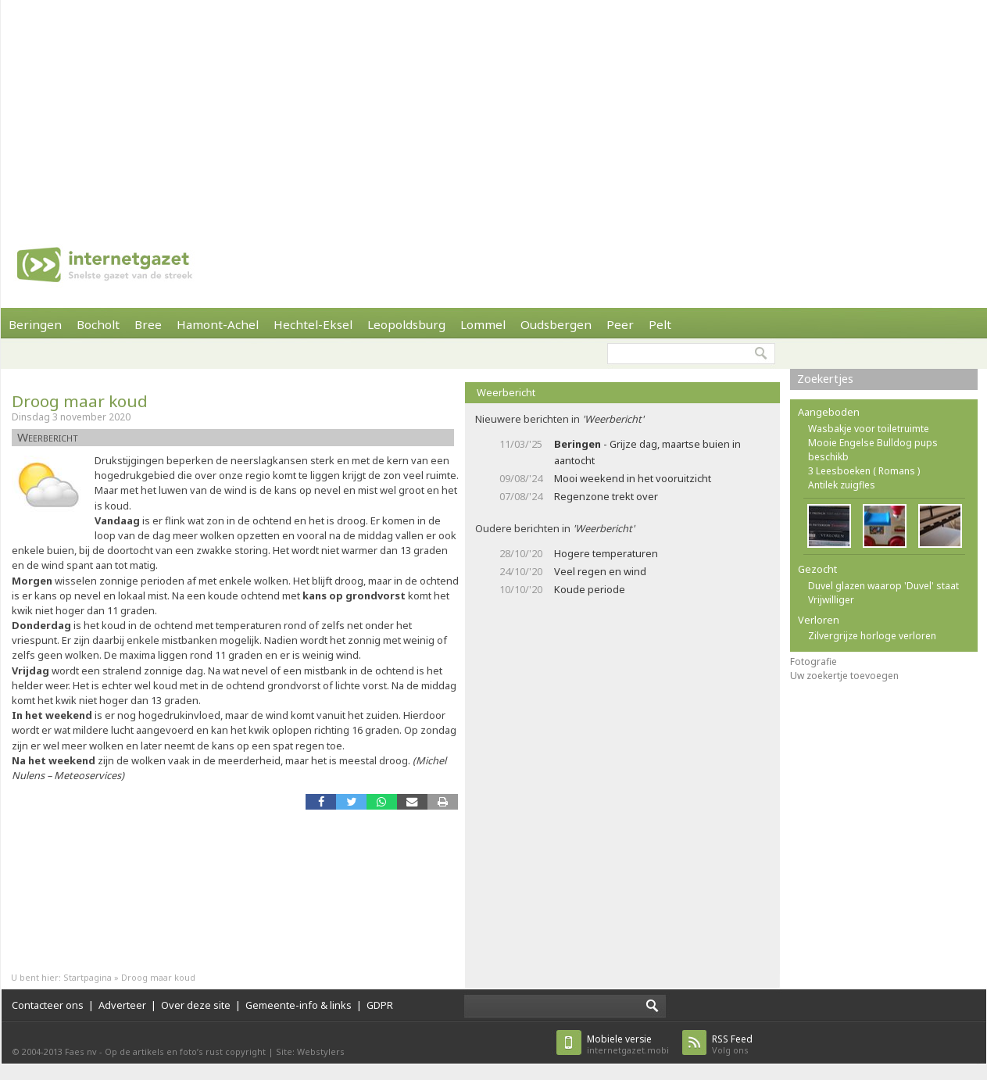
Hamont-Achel (218, 324)
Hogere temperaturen (606, 553)
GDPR (380, 1005)
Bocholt (98, 324)
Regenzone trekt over (606, 496)
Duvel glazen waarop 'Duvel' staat (883, 585)
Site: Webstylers (310, 1051)
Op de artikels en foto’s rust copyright (185, 1051)
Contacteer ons (48, 1005)
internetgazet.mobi (628, 1044)
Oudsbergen (556, 324)
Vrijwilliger (831, 599)
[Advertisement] (271, 109)
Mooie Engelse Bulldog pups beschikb (873, 449)
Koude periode (589, 589)
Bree (148, 324)
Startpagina (87, 977)
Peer (620, 324)
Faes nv (81, 1051)
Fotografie (813, 661)
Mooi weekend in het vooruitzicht (632, 478)
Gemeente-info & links (298, 1005)
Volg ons (732, 1044)
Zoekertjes (825, 378)
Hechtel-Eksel (313, 324)
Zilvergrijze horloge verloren (872, 635)
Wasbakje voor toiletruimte (868, 428)
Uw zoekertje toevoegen (844, 675)
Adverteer (122, 1005)
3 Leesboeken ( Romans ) (864, 470)
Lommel (483, 324)
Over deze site (196, 1005)
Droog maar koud (80, 401)
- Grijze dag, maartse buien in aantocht (647, 452)
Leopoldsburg (406, 324)
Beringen (35, 324)
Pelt (660, 324)
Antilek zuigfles (841, 485)
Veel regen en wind (600, 571)
